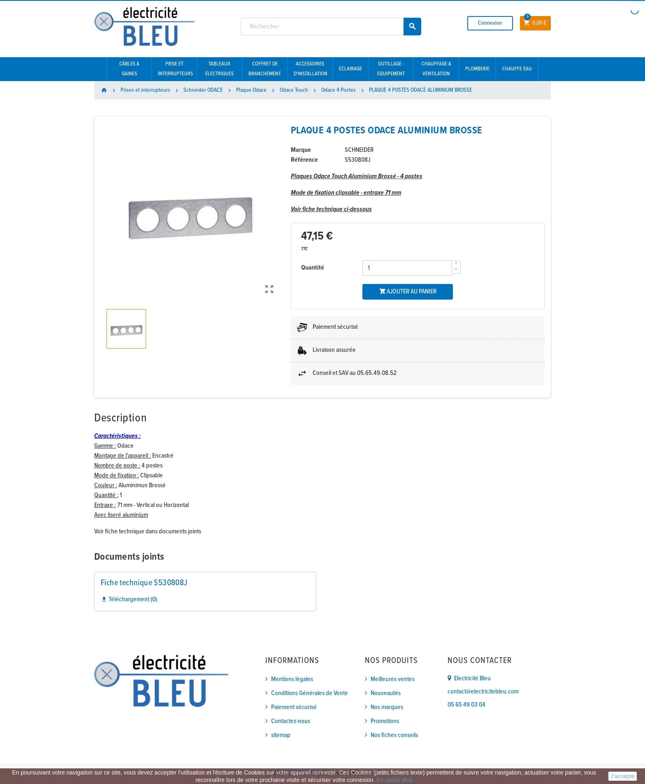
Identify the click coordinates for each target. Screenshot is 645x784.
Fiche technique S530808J (144, 583)
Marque (301, 150)
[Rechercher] (331, 26)
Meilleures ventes (393, 679)
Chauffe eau (517, 68)
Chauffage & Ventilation (436, 68)
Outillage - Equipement (391, 68)
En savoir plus (394, 780)
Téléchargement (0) (129, 599)
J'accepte (622, 776)
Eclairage (350, 68)
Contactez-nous (290, 721)
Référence (304, 160)
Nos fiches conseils (394, 735)
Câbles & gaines (129, 68)
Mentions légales (292, 679)
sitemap (280, 735)
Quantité (312, 267)
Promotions (385, 721)
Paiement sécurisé (294, 707)
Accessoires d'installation (310, 68)
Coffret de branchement (264, 68)
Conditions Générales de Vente (309, 693)
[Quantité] (407, 268)
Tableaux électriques (219, 68)
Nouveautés (386, 693)
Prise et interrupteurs (175, 68)
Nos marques (387, 707)
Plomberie (477, 68)
